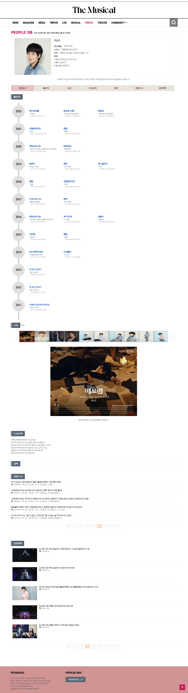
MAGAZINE (28, 22)
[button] (173, 336)
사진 (69, 88)
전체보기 (23, 88)
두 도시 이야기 (35, 269)
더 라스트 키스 (35, 199)
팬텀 (65, 128)
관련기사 (139, 88)
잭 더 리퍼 (67, 216)
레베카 (32, 163)
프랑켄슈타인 (35, 128)
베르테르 (67, 146)
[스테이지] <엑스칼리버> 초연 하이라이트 (57, 568)
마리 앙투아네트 (36, 252)
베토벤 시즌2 (68, 111)
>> (117, 526)
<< (69, 526)
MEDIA (41, 22)
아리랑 (32, 234)
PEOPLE (89, 22)
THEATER (102, 22)
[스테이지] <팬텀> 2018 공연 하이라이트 (56, 606)
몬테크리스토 (35, 146)
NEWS (15, 22)
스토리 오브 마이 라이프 (39, 304)
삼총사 (101, 216)
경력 (116, 88)
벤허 (65, 163)
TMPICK (54, 22)
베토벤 (101, 111)
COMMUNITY (119, 22)
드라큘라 (67, 252)
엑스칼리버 (102, 163)
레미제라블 (34, 111)
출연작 (46, 88)
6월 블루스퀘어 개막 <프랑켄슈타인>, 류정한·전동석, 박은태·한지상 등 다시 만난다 (46, 507)
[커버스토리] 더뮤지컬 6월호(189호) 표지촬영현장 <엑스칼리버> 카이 (69, 587)
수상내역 (92, 88)
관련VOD (162, 88)
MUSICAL (76, 22)
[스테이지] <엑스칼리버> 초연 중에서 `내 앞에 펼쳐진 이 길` (64, 549)
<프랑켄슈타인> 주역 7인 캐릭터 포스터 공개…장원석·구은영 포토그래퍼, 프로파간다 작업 (50, 498)
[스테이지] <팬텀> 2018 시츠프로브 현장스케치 (59, 625)
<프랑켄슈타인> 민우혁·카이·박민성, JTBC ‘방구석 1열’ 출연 (36, 490)
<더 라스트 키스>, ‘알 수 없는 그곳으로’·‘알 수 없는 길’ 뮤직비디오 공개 (41, 515)
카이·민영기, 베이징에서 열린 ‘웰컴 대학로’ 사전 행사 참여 (36, 482)
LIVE (64, 22)
